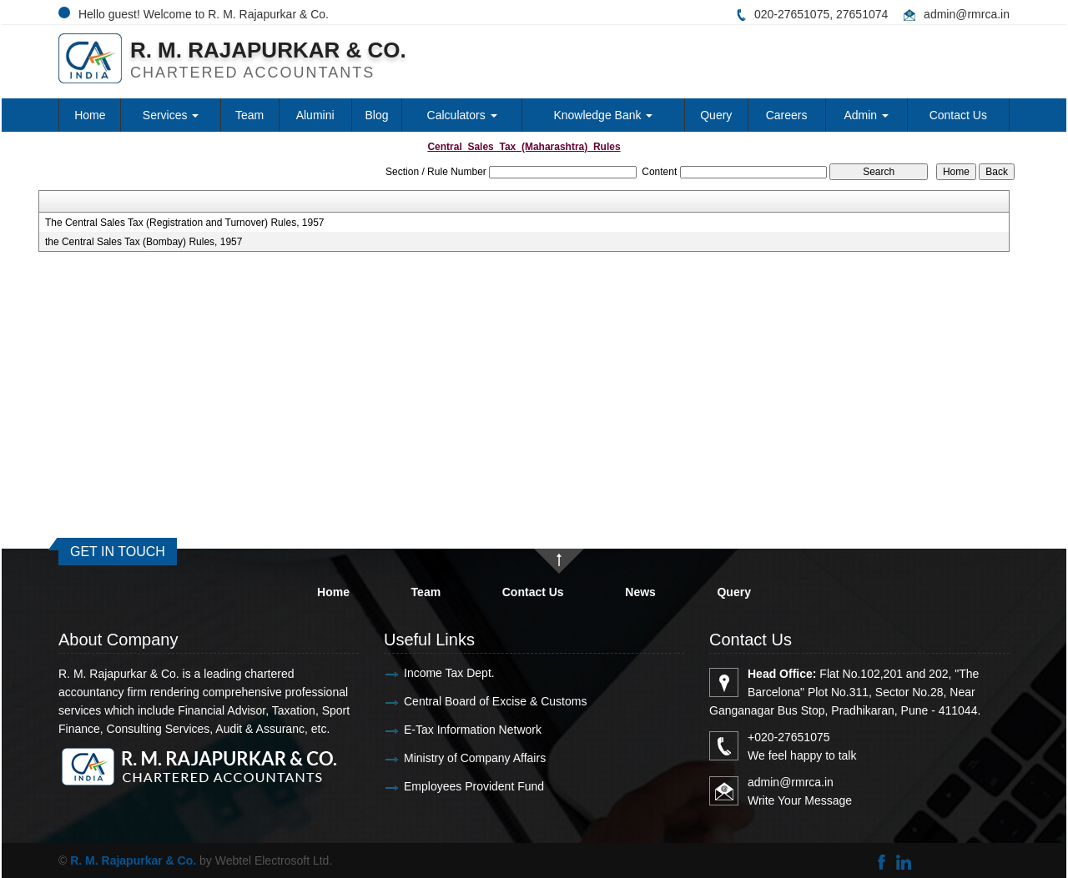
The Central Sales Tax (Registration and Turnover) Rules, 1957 (185, 222)
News (640, 592)
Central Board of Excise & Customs (491, 701)
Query (716, 115)
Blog (377, 115)
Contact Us (958, 115)
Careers (787, 115)
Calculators (462, 115)
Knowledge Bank (602, 115)
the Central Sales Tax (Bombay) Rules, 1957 (144, 242)
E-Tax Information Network (469, 729)
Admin (866, 115)
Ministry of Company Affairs (471, 758)
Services (171, 115)
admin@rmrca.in (967, 14)
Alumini (315, 115)
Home (89, 115)
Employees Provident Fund (470, 786)
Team (249, 115)
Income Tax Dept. (445, 673)
